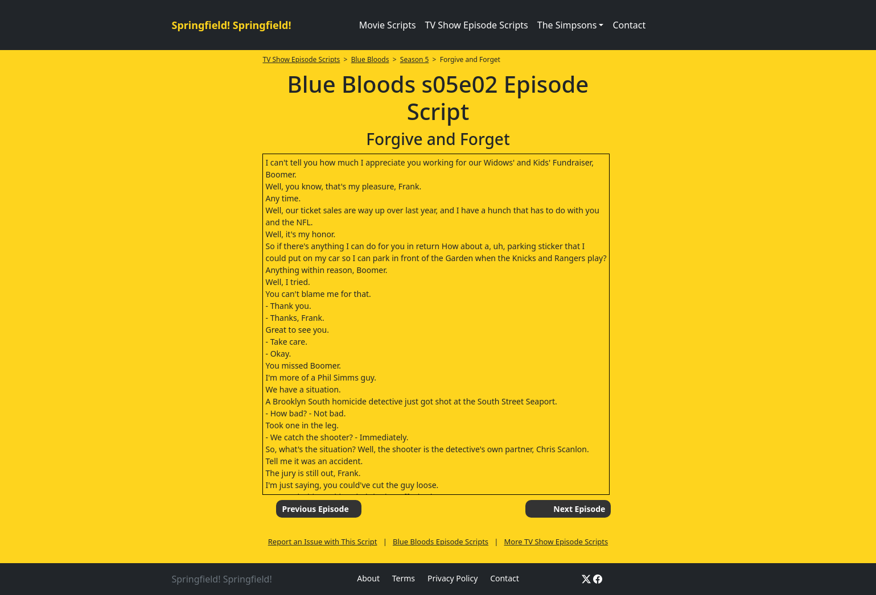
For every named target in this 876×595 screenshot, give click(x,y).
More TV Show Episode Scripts (556, 541)
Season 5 (414, 59)
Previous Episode (315, 508)
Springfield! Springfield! (231, 25)
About (368, 578)
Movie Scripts (387, 25)
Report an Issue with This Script (322, 541)
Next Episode (579, 508)
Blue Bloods (370, 59)
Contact (628, 25)
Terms (403, 578)
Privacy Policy (452, 578)
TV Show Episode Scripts (476, 25)
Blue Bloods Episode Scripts (440, 541)
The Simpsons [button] (567, 25)
